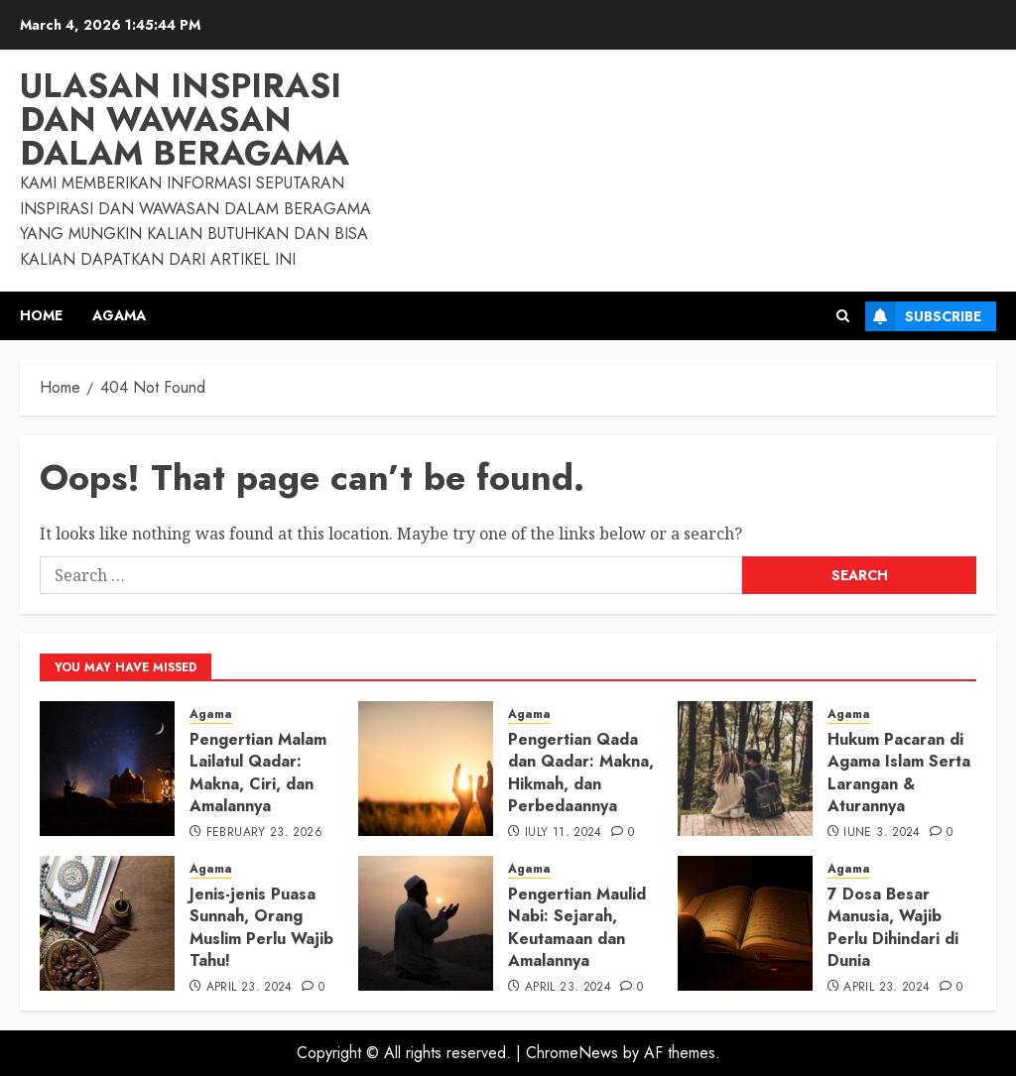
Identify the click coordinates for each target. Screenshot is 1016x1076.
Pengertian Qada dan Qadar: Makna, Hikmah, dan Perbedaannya (581, 772)
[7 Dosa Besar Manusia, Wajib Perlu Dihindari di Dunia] (745, 923)
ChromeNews (572, 1052)
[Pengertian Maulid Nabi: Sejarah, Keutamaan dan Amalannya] (425, 923)
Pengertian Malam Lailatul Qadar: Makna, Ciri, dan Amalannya (258, 772)
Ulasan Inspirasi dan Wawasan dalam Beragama (184, 119)
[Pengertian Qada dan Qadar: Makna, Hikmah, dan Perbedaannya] (425, 768)
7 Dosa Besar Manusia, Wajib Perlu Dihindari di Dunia (892, 927)
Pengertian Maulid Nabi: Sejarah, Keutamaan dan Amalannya (577, 927)
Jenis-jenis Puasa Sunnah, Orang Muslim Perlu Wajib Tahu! (261, 927)
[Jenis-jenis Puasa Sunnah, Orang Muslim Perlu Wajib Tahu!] (107, 923)
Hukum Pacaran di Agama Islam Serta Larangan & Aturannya (898, 772)
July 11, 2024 (563, 833)
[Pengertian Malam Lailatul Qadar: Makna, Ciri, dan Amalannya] (107, 768)
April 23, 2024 (249, 988)
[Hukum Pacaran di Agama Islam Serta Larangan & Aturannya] (745, 768)
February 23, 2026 (264, 833)
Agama (119, 315)
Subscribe (923, 316)
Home (41, 315)
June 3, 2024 (881, 833)
